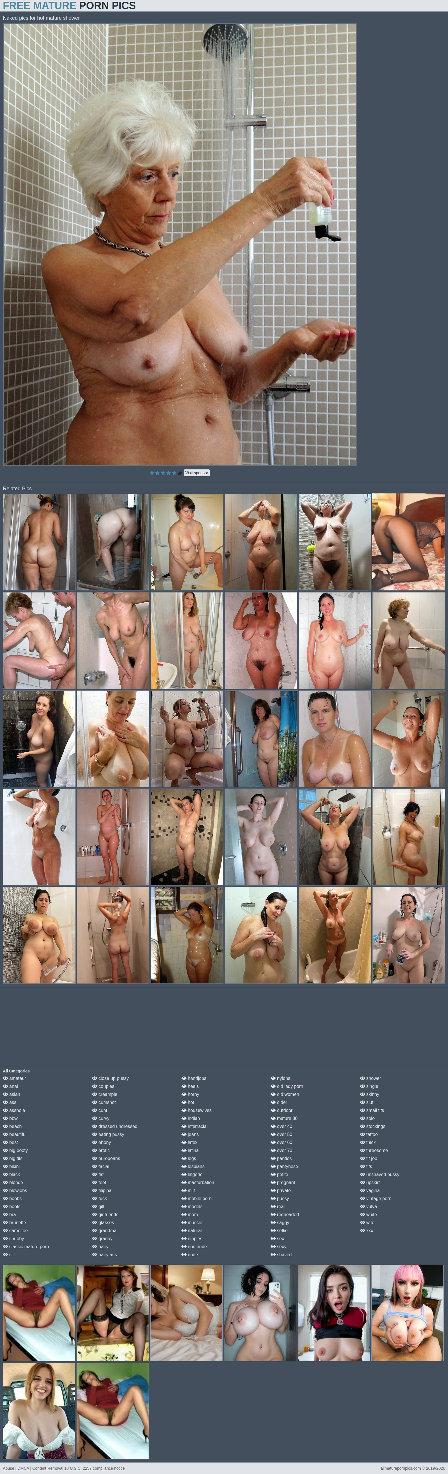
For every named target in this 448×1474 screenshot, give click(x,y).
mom (189, 1214)
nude (189, 1254)
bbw (10, 1118)
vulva (368, 1206)
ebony (101, 1142)
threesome (374, 1150)
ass (9, 1102)
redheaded (285, 1214)
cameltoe (15, 1230)
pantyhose (284, 1166)
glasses (103, 1222)
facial (100, 1166)
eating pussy (108, 1134)
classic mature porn (26, 1246)
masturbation (197, 1182)
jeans (190, 1134)
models (192, 1206)
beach (12, 1126)
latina (190, 1150)
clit (9, 1254)
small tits (372, 1110)
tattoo (369, 1134)
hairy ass (104, 1254)
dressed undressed (114, 1126)
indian (190, 1118)
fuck (99, 1198)
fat (97, 1174)
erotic (101, 1150)
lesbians (193, 1166)
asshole (14, 1110)
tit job (368, 1158)
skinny (369, 1094)
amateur (14, 1078)
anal (10, 1086)
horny (190, 1094)
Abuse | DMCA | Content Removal (33, 1468)
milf (188, 1190)
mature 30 (284, 1118)
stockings (372, 1126)
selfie (279, 1230)
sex (277, 1238)
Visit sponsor (196, 473)
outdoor (282, 1110)
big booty (15, 1150)
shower (370, 1078)
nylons (280, 1078)
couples (103, 1086)
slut (366, 1102)
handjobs (193, 1078)
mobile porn (196, 1198)
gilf (98, 1206)
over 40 (281, 1126)
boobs (12, 1198)
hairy (100, 1246)
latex (189, 1142)
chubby (13, 1238)
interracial (194, 1126)
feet (99, 1182)
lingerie (192, 1174)
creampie (104, 1094)
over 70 (281, 1150)
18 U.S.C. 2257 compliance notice (94, 1468)
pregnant (283, 1182)
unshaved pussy (379, 1174)
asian (11, 1094)
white (368, 1214)
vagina (370, 1190)
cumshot (104, 1102)
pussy (280, 1198)
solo (367, 1118)
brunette (14, 1222)
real (278, 1206)
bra (9, 1214)
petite (279, 1174)
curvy (100, 1118)
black (11, 1174)
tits (366, 1166)
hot (187, 1102)
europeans (106, 1158)
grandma (104, 1230)
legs (188, 1158)
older (279, 1102)
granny (102, 1238)
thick (368, 1142)
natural (191, 1230)
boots (12, 1206)
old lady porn (287, 1086)
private (281, 1190)
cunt (99, 1110)
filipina (101, 1190)
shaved (281, 1254)
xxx (366, 1230)
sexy (278, 1246)
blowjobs (15, 1190)
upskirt (370, 1182)
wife (367, 1222)
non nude (194, 1246)
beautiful (15, 1134)
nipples (191, 1238)
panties (281, 1158)
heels (190, 1086)
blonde (13, 1182)
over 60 (281, 1142)
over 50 (281, 1134)
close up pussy (110, 1078)
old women (285, 1094)
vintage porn (376, 1198)
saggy (280, 1222)
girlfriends (105, 1214)
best (10, 1142)
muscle (191, 1222)
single (369, 1086)
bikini (11, 1166)
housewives (196, 1110)
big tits (13, 1158)
